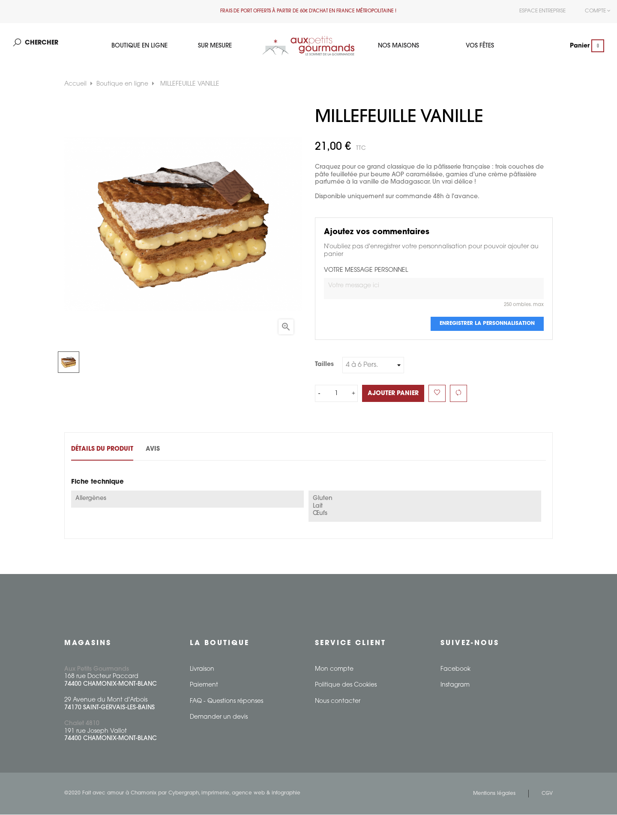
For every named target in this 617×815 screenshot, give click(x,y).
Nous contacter (337, 702)
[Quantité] (336, 394)
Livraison (202, 669)
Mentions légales (494, 794)
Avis (158, 450)
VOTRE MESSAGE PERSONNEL (366, 271)
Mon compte (334, 669)
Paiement (204, 685)
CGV (547, 794)
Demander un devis (219, 717)
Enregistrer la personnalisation (487, 324)
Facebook (455, 669)
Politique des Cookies (346, 685)
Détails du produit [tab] (102, 450)
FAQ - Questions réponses (226, 702)
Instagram (455, 685)
